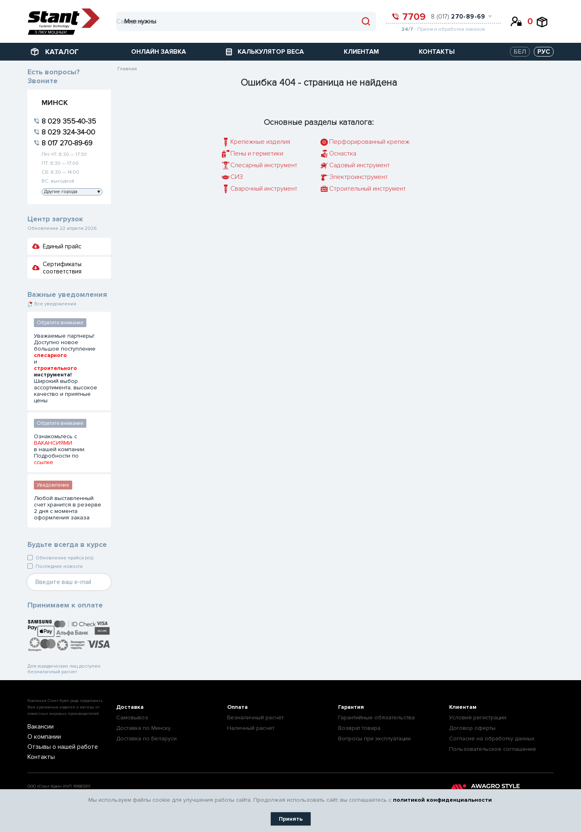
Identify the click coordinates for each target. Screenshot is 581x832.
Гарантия (351, 707)
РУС (543, 52)
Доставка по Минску (143, 728)
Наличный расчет (250, 728)
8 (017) (458, 16)
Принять (291, 818)
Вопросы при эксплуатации (374, 738)
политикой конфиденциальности (442, 799)
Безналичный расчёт (255, 717)
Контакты (38, 756)
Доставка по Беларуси (146, 738)
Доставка (130, 707)
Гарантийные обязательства (376, 717)
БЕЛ (520, 52)
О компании (41, 736)
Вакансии (38, 727)
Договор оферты (472, 728)
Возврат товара (359, 728)
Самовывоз (132, 717)
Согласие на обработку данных (492, 738)
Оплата (237, 707)
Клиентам (463, 707)
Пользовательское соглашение (492, 749)
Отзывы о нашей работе (56, 746)
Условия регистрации (477, 717)
